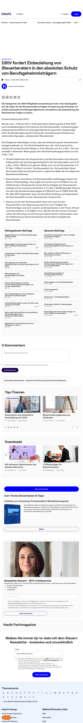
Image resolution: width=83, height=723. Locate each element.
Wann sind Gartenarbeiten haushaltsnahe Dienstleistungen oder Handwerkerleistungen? (21, 314)
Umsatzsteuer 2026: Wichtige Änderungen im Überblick (22, 254)
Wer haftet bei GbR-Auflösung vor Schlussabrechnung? (57, 254)
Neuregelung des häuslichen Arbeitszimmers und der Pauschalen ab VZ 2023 (22, 264)
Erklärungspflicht (51, 289)
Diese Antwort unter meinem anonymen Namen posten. (27, 365)
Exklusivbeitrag (13, 398)
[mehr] (77, 22)
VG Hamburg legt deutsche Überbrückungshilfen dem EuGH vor (58, 245)
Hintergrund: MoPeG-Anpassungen (58, 304)
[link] (5, 22)
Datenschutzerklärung (15, 603)
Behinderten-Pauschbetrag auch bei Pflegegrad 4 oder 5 (19, 324)
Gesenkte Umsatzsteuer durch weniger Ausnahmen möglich (59, 235)
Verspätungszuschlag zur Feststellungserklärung (54, 274)
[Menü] (19, 14)
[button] (76, 14)
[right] (76, 427)
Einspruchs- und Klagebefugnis (56, 297)
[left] (72, 427)
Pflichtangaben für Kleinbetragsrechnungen (14, 274)
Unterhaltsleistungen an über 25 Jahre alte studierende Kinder (21, 304)
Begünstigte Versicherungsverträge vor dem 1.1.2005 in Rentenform (20, 245)
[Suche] (65, 14)
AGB (32, 601)
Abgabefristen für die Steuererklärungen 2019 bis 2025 (21, 235)
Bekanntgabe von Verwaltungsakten (58, 282)
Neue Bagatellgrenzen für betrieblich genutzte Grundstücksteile (19, 294)
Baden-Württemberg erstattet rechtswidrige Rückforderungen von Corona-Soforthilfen (19, 284)
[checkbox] (3, 365)
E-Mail (17, 649)
